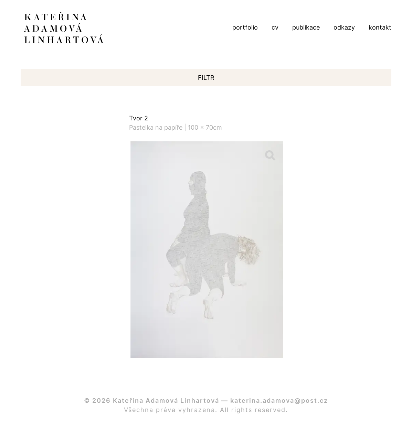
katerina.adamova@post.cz (279, 400)
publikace (306, 27)
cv (275, 27)
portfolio (245, 27)
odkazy (344, 27)
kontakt (380, 27)
